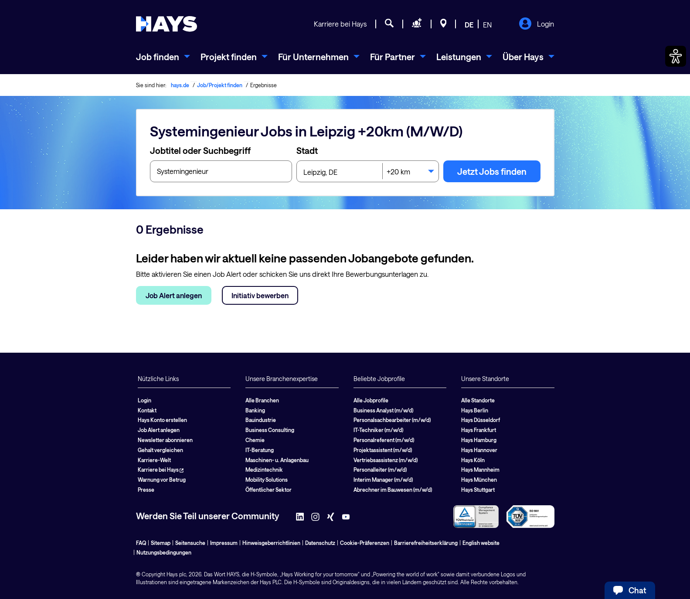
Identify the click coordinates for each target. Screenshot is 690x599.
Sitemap (160, 543)
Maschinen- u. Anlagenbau (277, 460)
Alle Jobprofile (370, 400)
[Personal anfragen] (417, 24)
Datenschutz (320, 543)
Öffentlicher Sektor (268, 490)
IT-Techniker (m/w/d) (378, 430)
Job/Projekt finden (219, 85)
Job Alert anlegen (174, 295)
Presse (146, 490)
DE (469, 24)
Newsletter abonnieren (165, 440)
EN (487, 24)
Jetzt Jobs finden (492, 171)
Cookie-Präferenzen (364, 543)
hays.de (180, 85)
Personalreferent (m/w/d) (383, 440)
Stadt (307, 150)
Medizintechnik (264, 469)
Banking (255, 410)
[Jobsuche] (389, 24)
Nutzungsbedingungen (163, 552)
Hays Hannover (479, 450)
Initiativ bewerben (260, 295)
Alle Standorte (478, 400)
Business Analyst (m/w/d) (383, 410)
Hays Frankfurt (478, 430)
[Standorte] (443, 24)
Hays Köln (473, 460)
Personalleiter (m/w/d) (380, 469)
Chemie (255, 440)
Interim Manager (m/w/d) (383, 479)
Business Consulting (269, 430)
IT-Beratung (259, 450)
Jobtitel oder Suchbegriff (200, 150)
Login (536, 24)
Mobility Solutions (266, 479)
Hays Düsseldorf (480, 420)
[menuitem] (163, 56)
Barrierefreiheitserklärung (426, 543)
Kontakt (147, 410)
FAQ (141, 543)
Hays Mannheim (480, 469)
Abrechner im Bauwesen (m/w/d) (392, 490)
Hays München (479, 479)
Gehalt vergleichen (160, 450)
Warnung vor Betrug (162, 479)
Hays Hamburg (478, 440)
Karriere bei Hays (340, 24)
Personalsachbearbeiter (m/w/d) (392, 420)
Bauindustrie (260, 420)
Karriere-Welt (154, 460)
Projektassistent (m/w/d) (382, 450)
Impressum (224, 543)
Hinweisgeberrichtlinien (271, 543)
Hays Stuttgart (478, 490)
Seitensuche (190, 543)
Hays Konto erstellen (162, 420)
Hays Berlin (474, 410)
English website (481, 543)
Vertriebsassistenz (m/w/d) (385, 460)
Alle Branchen (262, 400)
